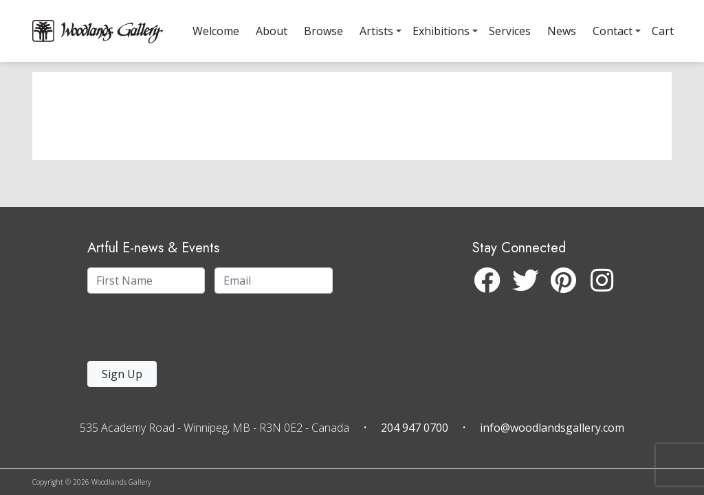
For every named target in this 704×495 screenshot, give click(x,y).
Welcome (215, 30)
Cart (663, 30)
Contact (612, 30)
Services (510, 30)
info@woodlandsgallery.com (552, 427)
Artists (376, 30)
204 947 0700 (414, 427)
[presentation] (171, 331)
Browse (323, 30)
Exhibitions (441, 30)
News (561, 30)
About (271, 30)
